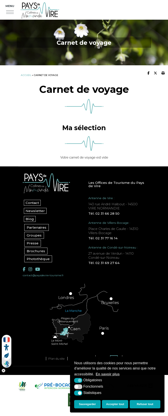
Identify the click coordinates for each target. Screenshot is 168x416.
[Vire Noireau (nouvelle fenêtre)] (21, 385)
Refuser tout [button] (145, 404)
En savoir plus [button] (108, 374)
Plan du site (56, 358)
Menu (9, 6)
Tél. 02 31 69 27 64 (103, 263)
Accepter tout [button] (115, 404)
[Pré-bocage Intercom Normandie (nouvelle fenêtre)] (54, 385)
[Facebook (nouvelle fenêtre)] (24, 269)
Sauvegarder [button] (87, 404)
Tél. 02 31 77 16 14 (102, 238)
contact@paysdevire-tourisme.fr (43, 275)
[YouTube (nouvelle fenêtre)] (37, 269)
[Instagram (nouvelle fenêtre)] (30, 269)
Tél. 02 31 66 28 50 (103, 213)
